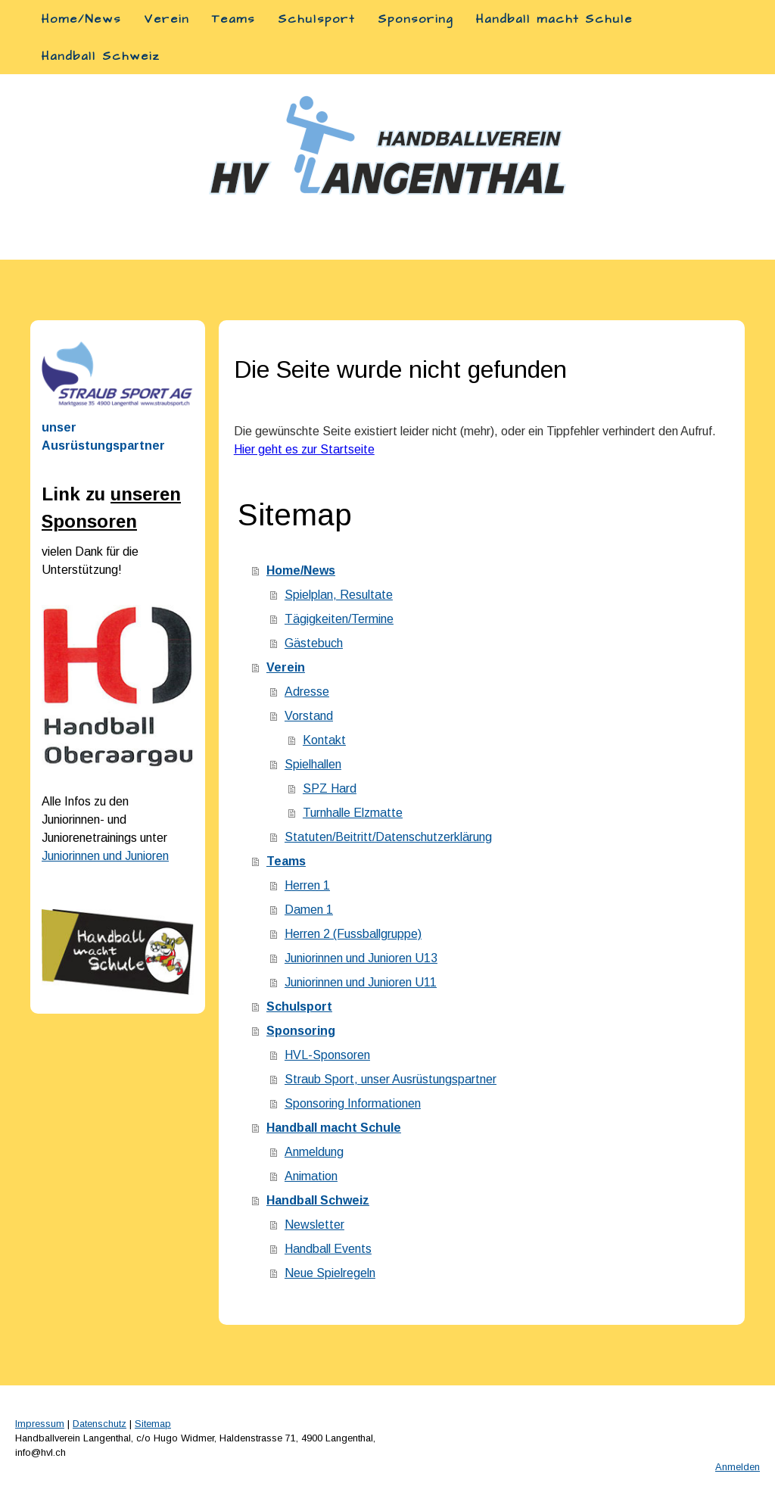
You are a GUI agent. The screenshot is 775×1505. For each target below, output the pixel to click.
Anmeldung (314, 1151)
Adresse (307, 691)
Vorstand (309, 715)
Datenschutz (99, 1423)
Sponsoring (415, 19)
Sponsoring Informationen (353, 1103)
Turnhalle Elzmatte (353, 812)
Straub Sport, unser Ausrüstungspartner (390, 1079)
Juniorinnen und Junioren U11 (361, 982)
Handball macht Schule (554, 19)
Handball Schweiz (101, 56)
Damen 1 (309, 909)
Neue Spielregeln (330, 1273)
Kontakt (324, 740)
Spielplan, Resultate (339, 594)
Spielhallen (313, 764)
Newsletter (314, 1224)
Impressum (39, 1423)
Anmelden (737, 1466)
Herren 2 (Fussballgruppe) (353, 933)
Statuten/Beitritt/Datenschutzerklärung (388, 836)
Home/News (81, 19)
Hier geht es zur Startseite (304, 449)
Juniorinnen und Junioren (105, 855)
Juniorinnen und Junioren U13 (361, 958)
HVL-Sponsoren (327, 1055)
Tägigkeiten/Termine (339, 618)
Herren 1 (307, 885)
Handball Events (328, 1248)
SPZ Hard (329, 788)
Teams (233, 19)
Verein (166, 19)
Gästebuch (314, 643)
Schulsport (316, 19)
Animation (311, 1176)
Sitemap (153, 1423)
